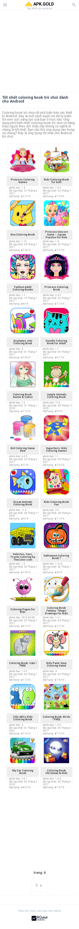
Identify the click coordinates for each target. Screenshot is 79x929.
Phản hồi (23, 910)
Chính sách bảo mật (41, 910)
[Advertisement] (39, 50)
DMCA (57, 910)
